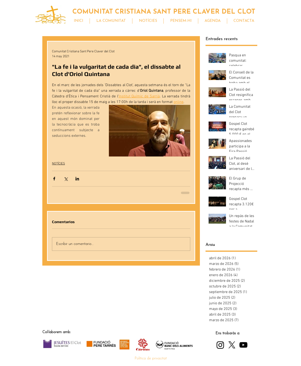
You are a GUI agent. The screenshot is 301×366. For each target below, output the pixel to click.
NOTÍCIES (58, 164)
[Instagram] (220, 345)
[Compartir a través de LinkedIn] (77, 178)
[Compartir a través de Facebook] (54, 178)
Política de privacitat (151, 358)
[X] (232, 345)
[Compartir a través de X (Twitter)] (65, 178)
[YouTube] (243, 345)
